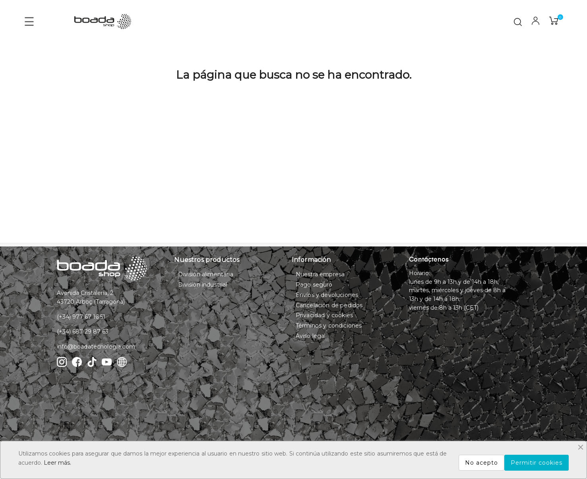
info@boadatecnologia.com (96, 346)
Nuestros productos (206, 260)
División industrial (202, 284)
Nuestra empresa (320, 274)
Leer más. (57, 462)
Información (311, 260)
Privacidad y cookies (324, 315)
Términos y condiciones (329, 325)
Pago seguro (314, 284)
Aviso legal (311, 335)
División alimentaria (205, 274)
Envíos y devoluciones (327, 295)
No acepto (481, 462)
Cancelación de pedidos (329, 305)
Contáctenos (429, 260)
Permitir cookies (536, 462)
